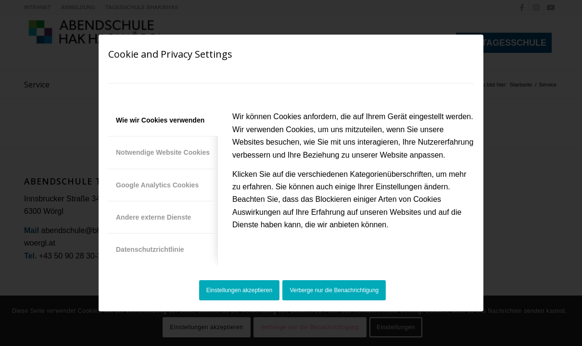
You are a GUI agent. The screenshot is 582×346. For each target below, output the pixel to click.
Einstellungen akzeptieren (239, 290)
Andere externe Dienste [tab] (153, 217)
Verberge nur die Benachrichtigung (334, 290)
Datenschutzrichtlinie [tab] (150, 249)
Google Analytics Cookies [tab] (157, 185)
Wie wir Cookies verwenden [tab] (160, 120)
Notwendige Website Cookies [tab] (163, 152)
